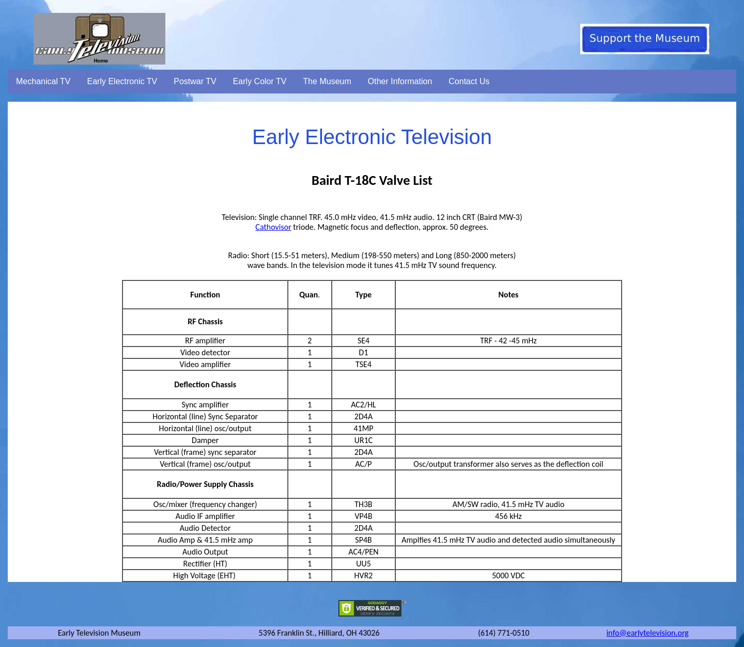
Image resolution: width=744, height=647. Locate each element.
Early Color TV (260, 81)
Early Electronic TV (122, 81)
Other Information (400, 81)
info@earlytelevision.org (648, 633)
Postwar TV (195, 81)
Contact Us (468, 81)
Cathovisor (273, 227)
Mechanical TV (43, 81)
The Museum (327, 81)
